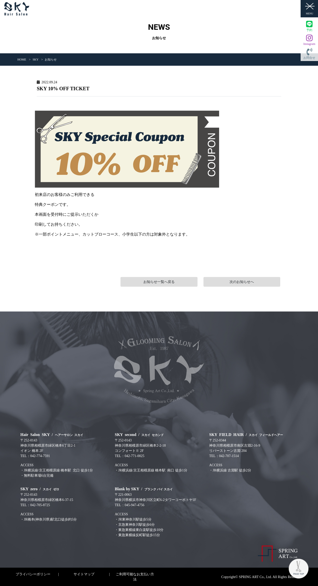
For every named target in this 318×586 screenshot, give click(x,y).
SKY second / (139, 434)
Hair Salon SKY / (51, 434)
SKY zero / (39, 489)
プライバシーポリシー (33, 574)
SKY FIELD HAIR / (246, 434)
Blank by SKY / (144, 489)
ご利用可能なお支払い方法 (135, 576)
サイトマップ (84, 574)
